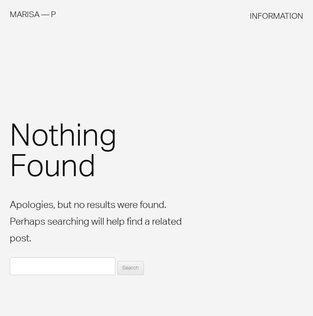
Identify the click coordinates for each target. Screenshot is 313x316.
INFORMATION (276, 15)
